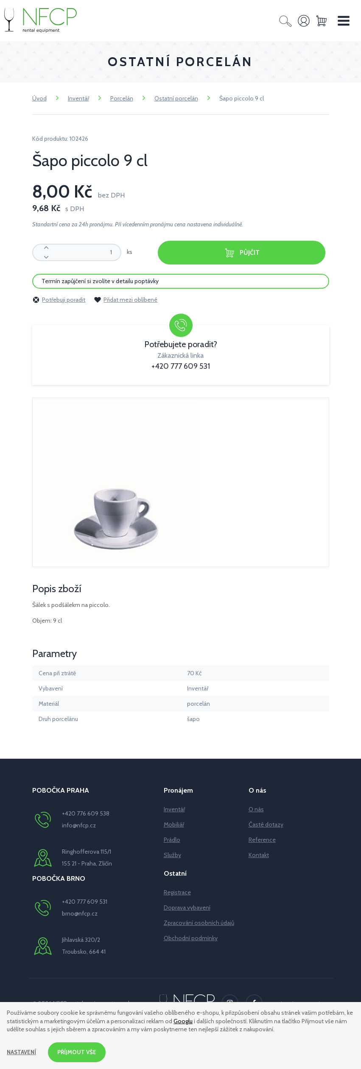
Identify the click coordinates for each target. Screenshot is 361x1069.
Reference (262, 839)
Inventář (78, 98)
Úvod (39, 98)
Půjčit (241, 253)
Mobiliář (174, 824)
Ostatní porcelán (176, 98)
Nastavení (22, 1051)
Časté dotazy (266, 824)
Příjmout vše (79, 1051)
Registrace (177, 892)
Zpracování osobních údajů (199, 922)
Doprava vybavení (187, 907)
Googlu (183, 1020)
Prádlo (172, 839)
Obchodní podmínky (191, 937)
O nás (256, 809)
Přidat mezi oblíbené (125, 299)
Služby (172, 854)
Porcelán (121, 98)
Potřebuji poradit (58, 299)
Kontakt (259, 854)
